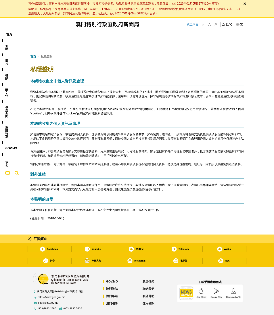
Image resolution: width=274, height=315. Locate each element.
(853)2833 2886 (47, 297)
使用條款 (148, 292)
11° (228, 24)
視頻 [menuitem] (77, 34)
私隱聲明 (148, 285)
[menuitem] (50, 34)
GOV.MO (112, 270)
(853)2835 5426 (72, 297)
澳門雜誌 (112, 277)
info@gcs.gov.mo (48, 291)
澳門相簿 (112, 292)
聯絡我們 (148, 277)
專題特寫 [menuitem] (127, 34)
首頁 (33, 45)
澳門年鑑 (112, 285)
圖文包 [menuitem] (91, 34)
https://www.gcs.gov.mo (51, 286)
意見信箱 (148, 270)
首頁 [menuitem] (36, 34)
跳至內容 (192, 24)
